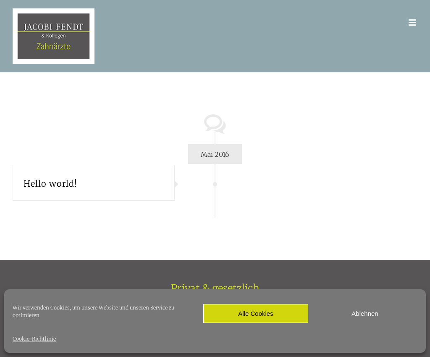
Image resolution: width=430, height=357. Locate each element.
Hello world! (50, 183)
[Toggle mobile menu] (413, 22)
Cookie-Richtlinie (34, 339)
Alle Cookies (255, 313)
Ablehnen (364, 313)
